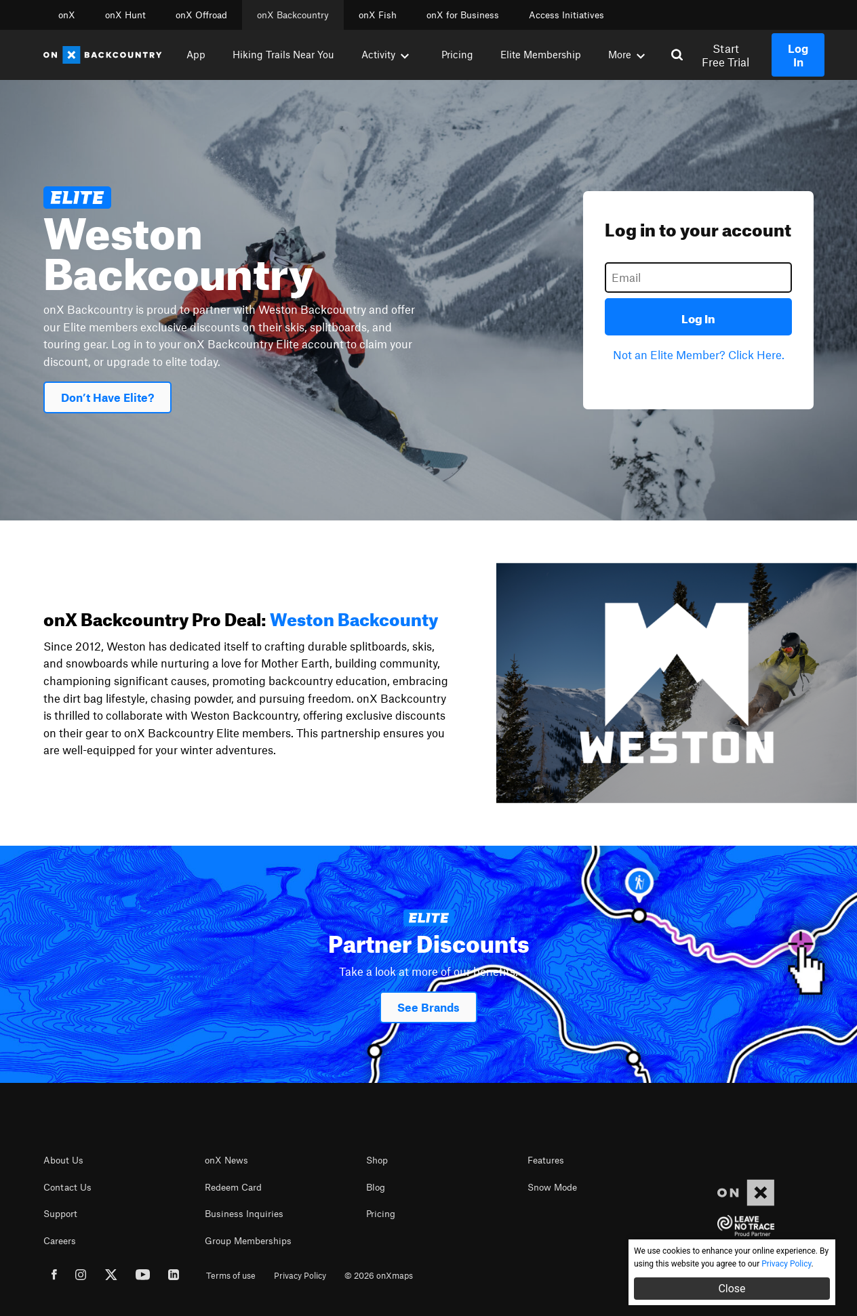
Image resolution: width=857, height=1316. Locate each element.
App (195, 54)
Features (545, 1160)
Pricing (457, 54)
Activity (385, 54)
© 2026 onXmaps (378, 1275)
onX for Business (462, 14)
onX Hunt (125, 14)
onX (66, 14)
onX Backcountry (293, 14)
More (626, 54)
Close (731, 1288)
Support (60, 1213)
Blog (375, 1187)
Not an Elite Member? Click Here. (698, 354)
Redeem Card (233, 1187)
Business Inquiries (244, 1213)
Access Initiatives (566, 14)
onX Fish (378, 14)
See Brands (428, 1007)
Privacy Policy (300, 1275)
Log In (698, 317)
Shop (377, 1160)
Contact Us (67, 1187)
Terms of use (231, 1275)
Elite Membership (540, 54)
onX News (226, 1160)
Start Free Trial (725, 54)
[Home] (103, 55)
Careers (59, 1240)
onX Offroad (201, 14)
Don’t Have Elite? (107, 397)
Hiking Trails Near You (283, 54)
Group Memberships (248, 1240)
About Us (63, 1160)
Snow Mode (552, 1187)
